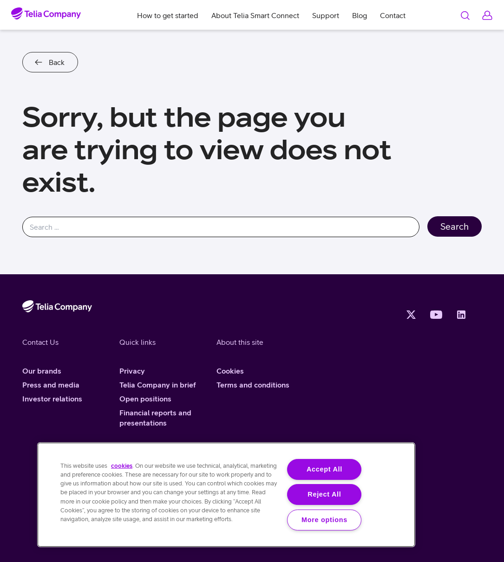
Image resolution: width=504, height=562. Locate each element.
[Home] (46, 13)
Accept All (324, 469)
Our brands (41, 371)
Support (325, 15)
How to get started (167, 15)
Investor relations (52, 398)
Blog (359, 15)
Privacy (132, 371)
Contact (393, 15)
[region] (226, 494)
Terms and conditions (252, 385)
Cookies (230, 371)
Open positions (145, 398)
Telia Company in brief (157, 385)
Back (57, 62)
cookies (121, 465)
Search (465, 15)
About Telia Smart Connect (255, 15)
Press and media (50, 385)
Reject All (324, 494)
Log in (487, 15)
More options (324, 519)
